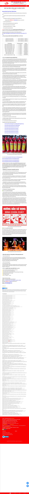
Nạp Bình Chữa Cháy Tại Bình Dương (6, 315)
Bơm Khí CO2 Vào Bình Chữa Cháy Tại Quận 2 (7, 298)
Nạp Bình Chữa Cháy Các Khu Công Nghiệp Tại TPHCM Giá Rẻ (9, 397)
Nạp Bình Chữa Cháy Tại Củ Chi (5, 320)
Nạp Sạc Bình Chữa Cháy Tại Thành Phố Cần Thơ (7, 308)
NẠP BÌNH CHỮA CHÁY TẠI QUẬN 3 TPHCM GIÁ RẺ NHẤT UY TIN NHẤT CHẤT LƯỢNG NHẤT (12, 385)
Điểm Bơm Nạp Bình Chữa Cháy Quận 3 (6, 303)
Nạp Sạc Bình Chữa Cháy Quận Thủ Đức (6, 301)
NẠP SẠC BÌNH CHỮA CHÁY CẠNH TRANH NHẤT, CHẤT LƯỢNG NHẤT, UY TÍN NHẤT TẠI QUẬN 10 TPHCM (13, 372)
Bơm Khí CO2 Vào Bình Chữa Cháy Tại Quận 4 (7, 296)
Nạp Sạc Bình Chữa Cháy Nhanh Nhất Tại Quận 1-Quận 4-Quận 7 (9, 305)
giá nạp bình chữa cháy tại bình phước (18, 290)
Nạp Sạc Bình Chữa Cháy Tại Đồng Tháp (6, 310)
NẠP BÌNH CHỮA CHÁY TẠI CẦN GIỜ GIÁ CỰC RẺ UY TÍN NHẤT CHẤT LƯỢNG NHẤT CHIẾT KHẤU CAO (13, 356)
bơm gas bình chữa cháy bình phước (8, 289)
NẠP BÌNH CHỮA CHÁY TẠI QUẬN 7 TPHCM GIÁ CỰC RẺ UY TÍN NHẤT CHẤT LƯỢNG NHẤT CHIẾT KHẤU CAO (14, 378)
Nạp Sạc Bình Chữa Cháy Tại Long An (6, 313)
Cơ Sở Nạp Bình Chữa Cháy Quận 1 (6, 304)
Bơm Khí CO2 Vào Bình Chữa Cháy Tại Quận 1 (7, 300)
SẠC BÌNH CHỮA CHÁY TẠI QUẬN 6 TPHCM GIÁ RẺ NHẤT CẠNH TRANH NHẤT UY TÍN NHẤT (12, 380)
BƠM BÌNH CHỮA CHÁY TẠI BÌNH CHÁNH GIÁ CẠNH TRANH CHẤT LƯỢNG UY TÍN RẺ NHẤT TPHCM (13, 355)
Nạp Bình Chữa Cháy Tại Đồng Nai (6, 316)
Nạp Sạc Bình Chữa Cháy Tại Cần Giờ (6, 318)
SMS (15, 493)
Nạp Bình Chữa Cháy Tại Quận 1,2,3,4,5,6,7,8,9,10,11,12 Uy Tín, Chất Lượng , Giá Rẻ (11, 396)
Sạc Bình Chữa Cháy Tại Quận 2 (5, 299)
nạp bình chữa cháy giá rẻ (11, 291)
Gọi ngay (5, 493)
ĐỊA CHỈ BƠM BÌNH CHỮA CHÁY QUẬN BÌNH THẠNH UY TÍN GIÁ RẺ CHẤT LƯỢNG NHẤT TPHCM (12, 361)
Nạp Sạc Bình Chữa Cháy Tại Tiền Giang (6, 312)
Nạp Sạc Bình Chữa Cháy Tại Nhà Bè (6, 319)
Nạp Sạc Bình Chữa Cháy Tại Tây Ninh (6, 317)
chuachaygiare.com (20, 437)
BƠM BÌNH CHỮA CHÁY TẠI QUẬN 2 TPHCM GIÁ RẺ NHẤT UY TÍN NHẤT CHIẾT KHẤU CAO (12, 386)
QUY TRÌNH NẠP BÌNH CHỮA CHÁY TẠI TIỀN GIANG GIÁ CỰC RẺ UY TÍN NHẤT (10, 354)
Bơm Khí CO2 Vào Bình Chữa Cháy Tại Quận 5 (7, 295)
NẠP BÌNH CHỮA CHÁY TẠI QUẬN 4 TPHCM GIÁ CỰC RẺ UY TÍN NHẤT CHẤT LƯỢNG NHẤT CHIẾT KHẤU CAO (14, 383)
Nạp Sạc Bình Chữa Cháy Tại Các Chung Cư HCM (7, 307)
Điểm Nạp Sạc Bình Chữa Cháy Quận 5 (6, 302)
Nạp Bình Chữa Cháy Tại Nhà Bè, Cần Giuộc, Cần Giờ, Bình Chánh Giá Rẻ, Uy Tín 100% (11, 395)
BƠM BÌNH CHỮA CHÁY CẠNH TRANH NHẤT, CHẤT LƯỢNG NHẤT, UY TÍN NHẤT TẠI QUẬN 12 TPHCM (13, 368)
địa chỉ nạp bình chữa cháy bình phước (9, 290)
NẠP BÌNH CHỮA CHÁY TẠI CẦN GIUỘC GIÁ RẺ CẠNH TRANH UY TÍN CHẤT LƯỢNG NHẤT (11, 358)
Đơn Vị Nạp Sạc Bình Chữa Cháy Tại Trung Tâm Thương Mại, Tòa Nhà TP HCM (10, 306)
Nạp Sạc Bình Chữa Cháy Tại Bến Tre (6, 311)
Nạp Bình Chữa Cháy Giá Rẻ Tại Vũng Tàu (6, 314)
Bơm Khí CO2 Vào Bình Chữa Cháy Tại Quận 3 (7, 297)
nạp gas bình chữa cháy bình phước (16, 289)
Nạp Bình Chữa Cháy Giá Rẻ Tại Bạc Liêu (6, 309)
